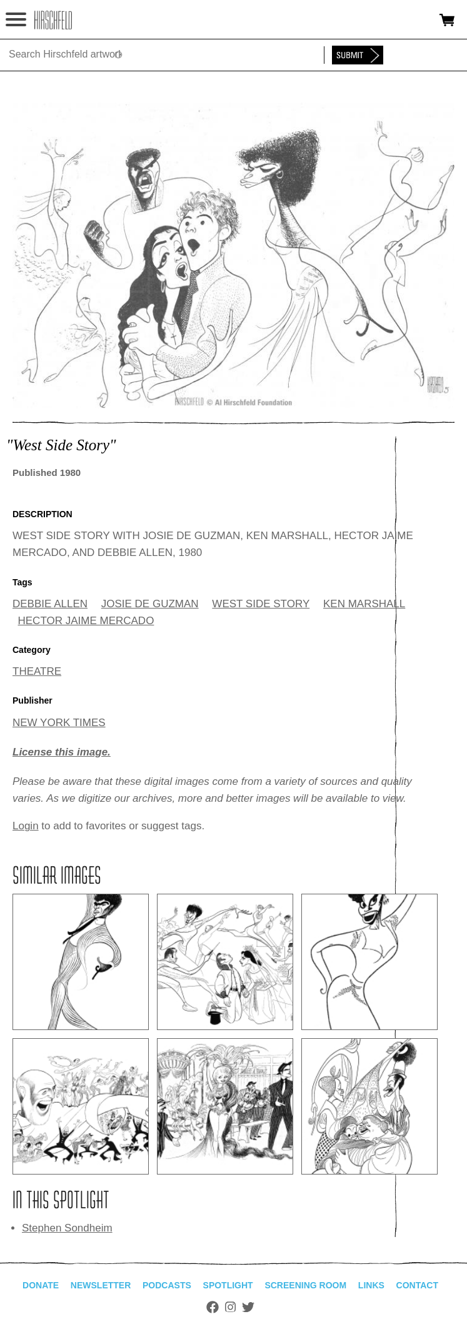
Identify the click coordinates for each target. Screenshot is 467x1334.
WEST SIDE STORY (260, 604)
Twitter (248, 1307)
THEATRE (37, 671)
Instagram (230, 1307)
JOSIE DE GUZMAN (150, 604)
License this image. (62, 752)
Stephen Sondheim (67, 1228)
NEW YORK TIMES (59, 723)
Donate (41, 1285)
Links (371, 1285)
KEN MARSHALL (364, 604)
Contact (417, 1285)
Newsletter (101, 1285)
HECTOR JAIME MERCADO (86, 621)
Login (26, 826)
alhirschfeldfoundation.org (53, 20)
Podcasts (167, 1285)
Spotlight (228, 1285)
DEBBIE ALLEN (50, 604)
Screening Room (305, 1285)
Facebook (212, 1307)
